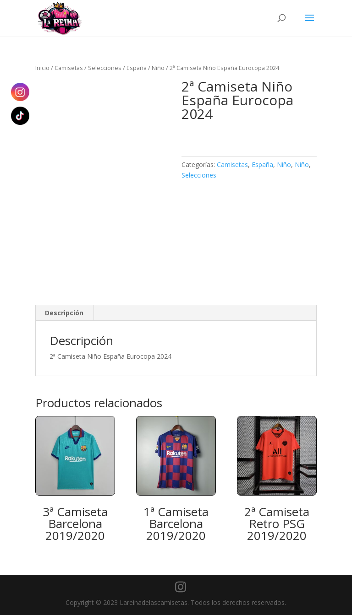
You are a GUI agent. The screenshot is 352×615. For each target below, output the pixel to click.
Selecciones (104, 68)
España (136, 68)
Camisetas (69, 68)
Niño (158, 68)
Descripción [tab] (64, 312)
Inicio (42, 68)
